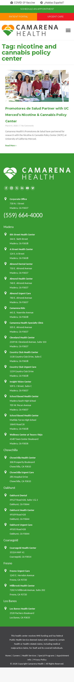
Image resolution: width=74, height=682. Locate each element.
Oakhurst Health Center (22, 510)
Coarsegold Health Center (23, 547)
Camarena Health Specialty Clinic (26, 322)
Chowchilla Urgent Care (22, 472)
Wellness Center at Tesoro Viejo (26, 434)
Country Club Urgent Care (23, 366)
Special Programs (46, 655)
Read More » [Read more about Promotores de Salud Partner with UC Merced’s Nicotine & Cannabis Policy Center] (10, 145)
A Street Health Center (21, 249)
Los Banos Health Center (22, 608)
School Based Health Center (24, 396)
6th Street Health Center (22, 234)
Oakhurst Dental (18, 495)
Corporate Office (18, 199)
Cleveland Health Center (22, 337)
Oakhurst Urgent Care (21, 524)
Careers (16, 655)
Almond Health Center (21, 278)
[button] (68, 30)
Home (8, 655)
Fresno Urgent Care (20, 570)
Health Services (29, 655)
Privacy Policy (39, 659)
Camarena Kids (17, 308)
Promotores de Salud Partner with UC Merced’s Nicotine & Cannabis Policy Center (37, 115)
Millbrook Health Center (22, 585)
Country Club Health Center (24, 352)
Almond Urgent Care (20, 293)
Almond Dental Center (21, 263)
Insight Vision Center (20, 381)
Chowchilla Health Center (23, 457)
